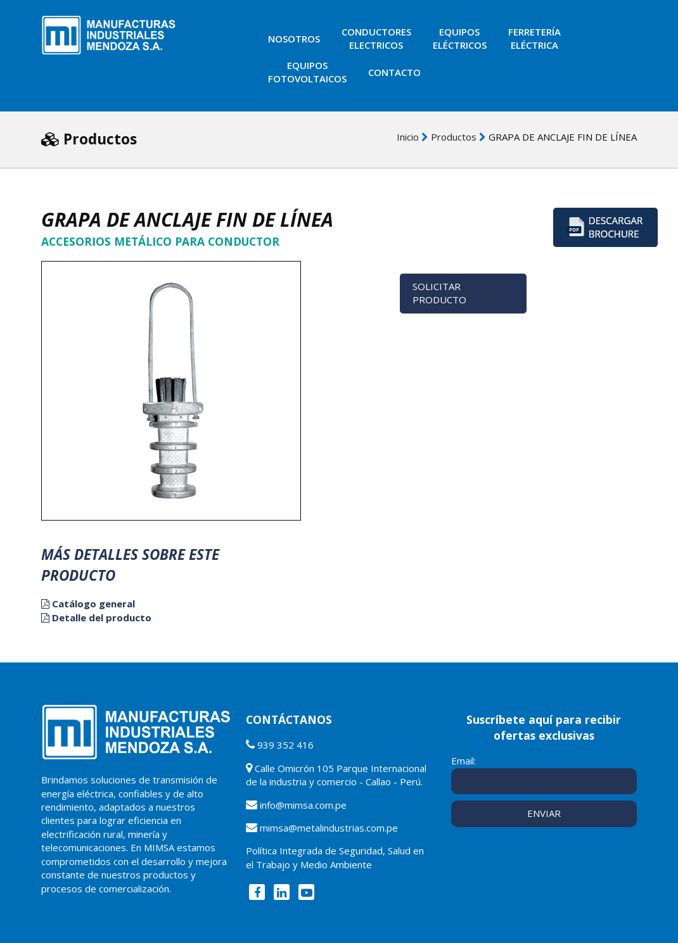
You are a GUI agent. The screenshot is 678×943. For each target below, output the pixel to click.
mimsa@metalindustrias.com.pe (329, 827)
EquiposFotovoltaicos (307, 72)
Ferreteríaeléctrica (534, 38)
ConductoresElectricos (376, 38)
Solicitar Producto (439, 293)
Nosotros (294, 38)
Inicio (408, 136)
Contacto (394, 72)
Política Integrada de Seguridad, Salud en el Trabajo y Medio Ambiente (335, 857)
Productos (454, 136)
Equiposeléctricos (460, 38)
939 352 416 (285, 744)
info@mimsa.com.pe (303, 805)
